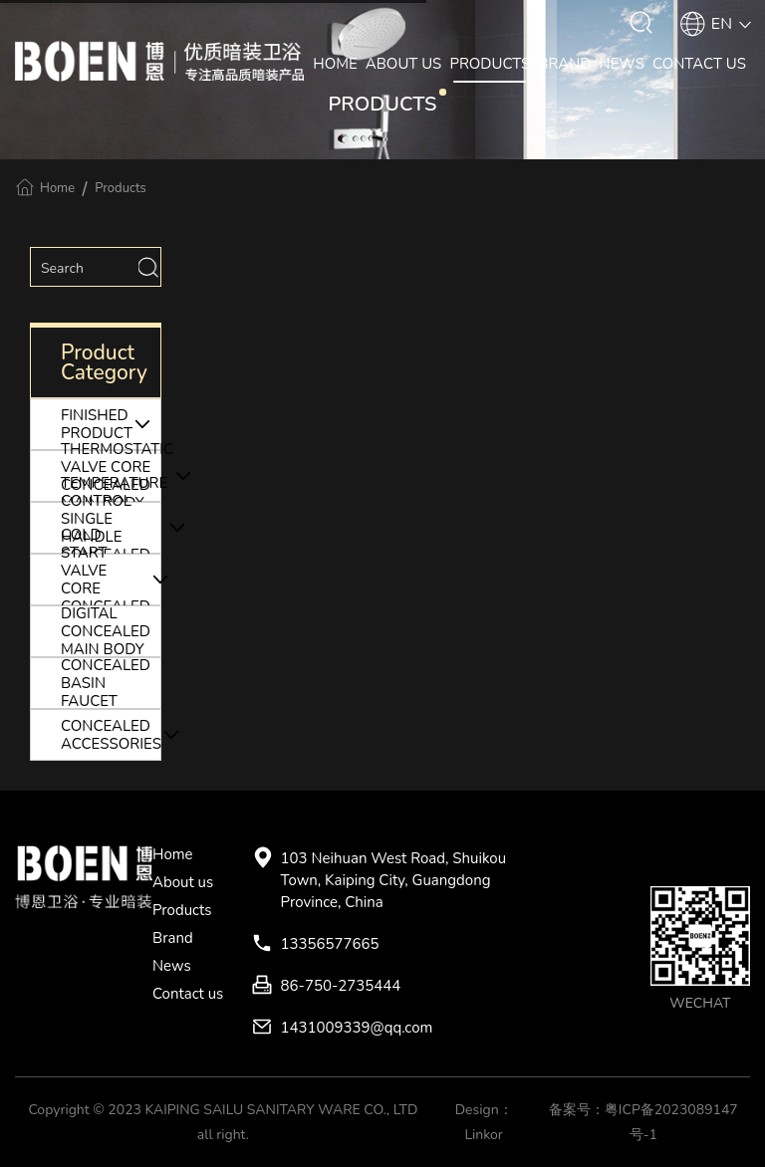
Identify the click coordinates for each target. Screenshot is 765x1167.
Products (120, 188)
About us (182, 882)
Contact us (187, 994)
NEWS (622, 64)
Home (57, 188)
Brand (172, 938)
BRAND (564, 64)
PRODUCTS (489, 64)
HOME (335, 64)
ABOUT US (404, 64)
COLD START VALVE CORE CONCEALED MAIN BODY (110, 579)
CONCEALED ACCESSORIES (110, 735)
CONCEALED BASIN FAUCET (105, 683)
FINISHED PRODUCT (110, 424)
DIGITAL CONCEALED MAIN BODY (105, 631)
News (171, 966)
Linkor (483, 1134)
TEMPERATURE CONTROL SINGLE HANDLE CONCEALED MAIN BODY (110, 528)
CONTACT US (699, 64)
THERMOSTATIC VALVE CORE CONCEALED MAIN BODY (110, 476)
